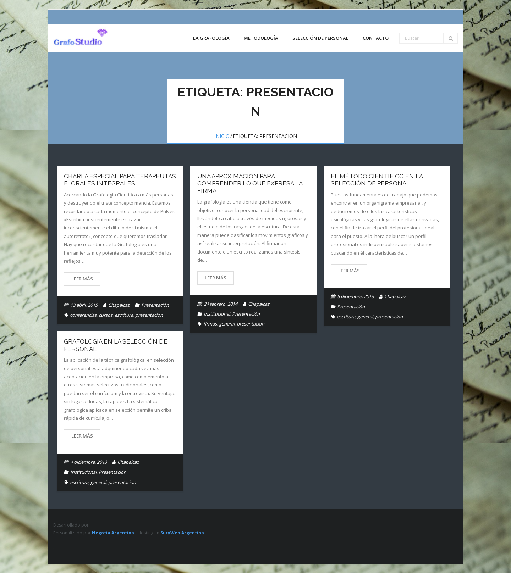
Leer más (82, 279)
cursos (105, 315)
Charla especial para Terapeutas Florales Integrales (120, 180)
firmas (210, 324)
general (227, 324)
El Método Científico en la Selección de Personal (377, 180)
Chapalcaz (119, 305)
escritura (124, 315)
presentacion (149, 315)
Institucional (217, 314)
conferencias (83, 315)
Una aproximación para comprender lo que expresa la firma (249, 183)
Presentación (155, 305)
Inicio (222, 136)
